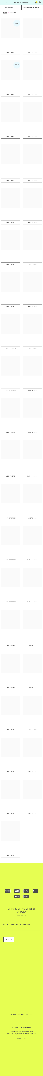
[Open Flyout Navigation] (3, 2)
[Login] (40, 3)
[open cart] (36, 2)
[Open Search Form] (7, 2)
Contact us (21, 1038)
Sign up (8, 939)
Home (5, 12)
